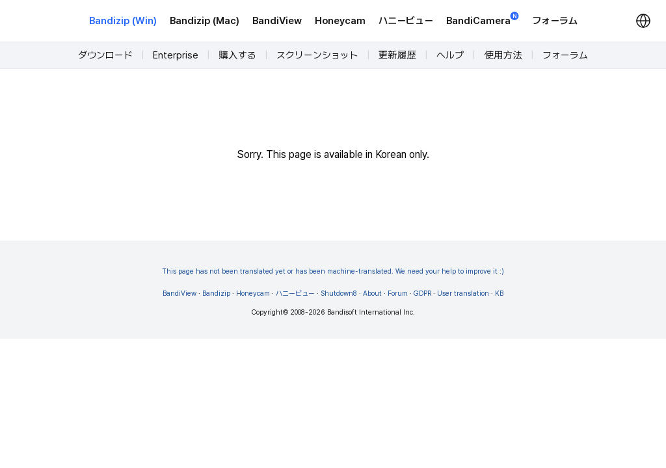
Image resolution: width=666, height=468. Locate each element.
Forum (398, 293)
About (372, 293)
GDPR (422, 293)
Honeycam (340, 21)
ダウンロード (105, 55)
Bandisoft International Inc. (371, 312)
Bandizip (216, 293)
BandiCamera (482, 20)
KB (499, 293)
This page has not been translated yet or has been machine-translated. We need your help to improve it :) (333, 271)
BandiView (277, 21)
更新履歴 (398, 55)
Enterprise (175, 55)
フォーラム (555, 21)
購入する (237, 55)
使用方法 (503, 55)
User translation (463, 293)
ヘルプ (450, 55)
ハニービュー (406, 21)
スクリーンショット (317, 55)
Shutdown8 (339, 293)
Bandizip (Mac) (204, 21)
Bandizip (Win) (123, 21)
